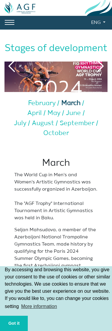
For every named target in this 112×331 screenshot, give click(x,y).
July (21, 123)
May (54, 113)
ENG (96, 22)
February (42, 103)
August (44, 123)
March (71, 103)
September (78, 123)
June (74, 113)
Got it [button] (14, 323)
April (35, 113)
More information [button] (39, 306)
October (56, 133)
